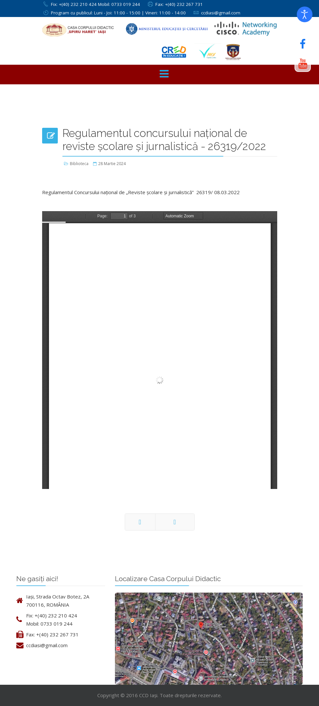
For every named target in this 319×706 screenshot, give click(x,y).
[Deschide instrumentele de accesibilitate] (304, 14)
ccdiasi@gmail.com (220, 13)
